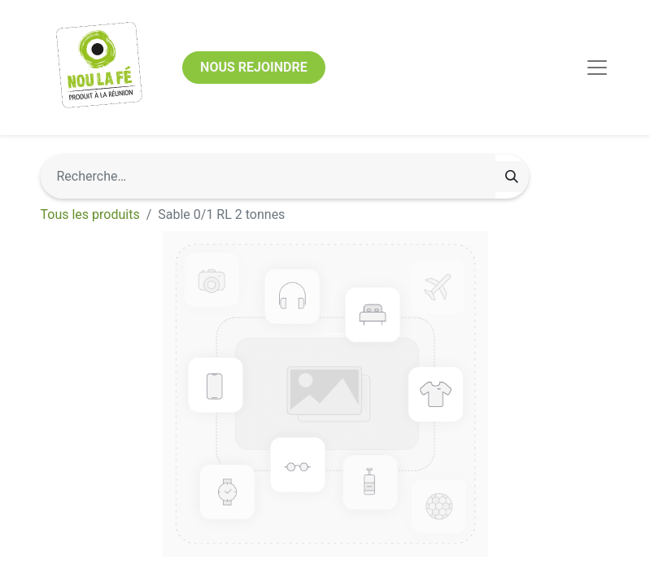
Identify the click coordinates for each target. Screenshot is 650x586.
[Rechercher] (512, 176)
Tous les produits (90, 214)
